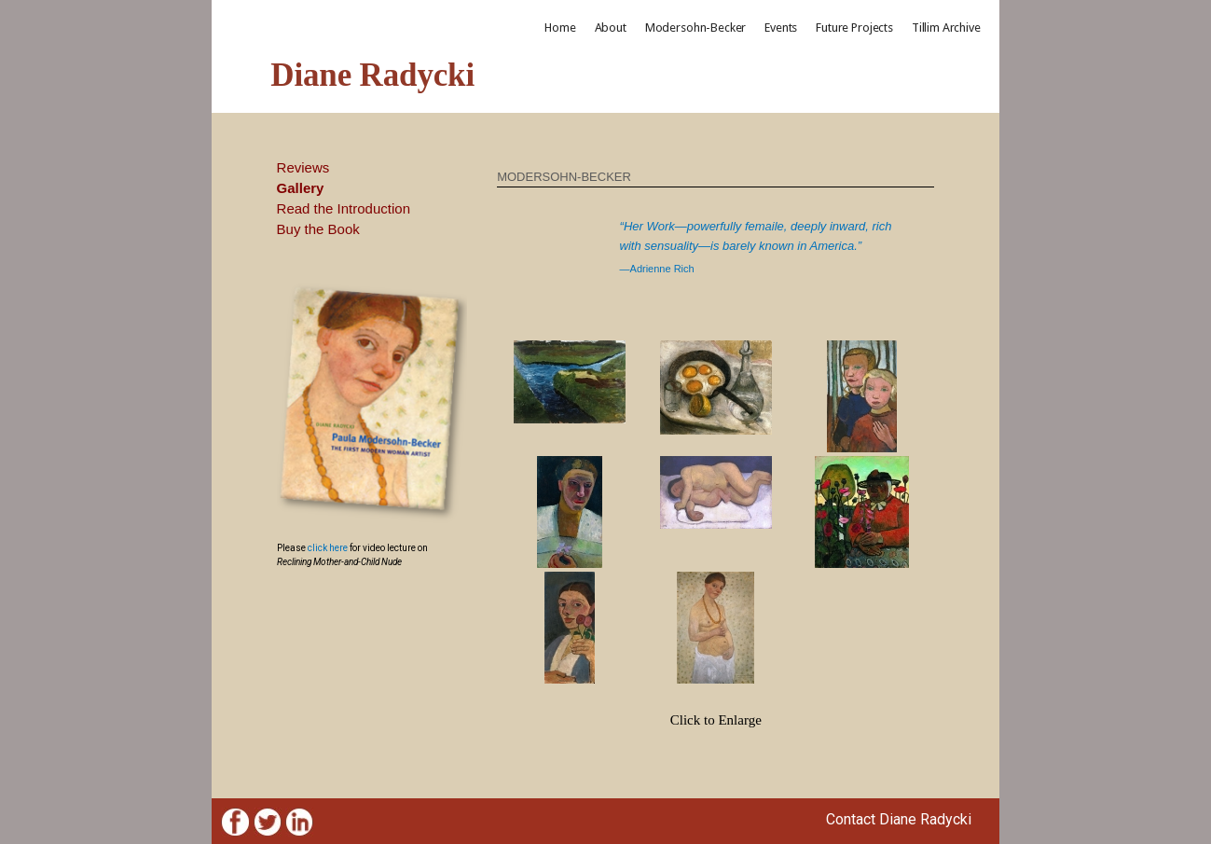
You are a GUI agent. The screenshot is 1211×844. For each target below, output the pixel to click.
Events (780, 28)
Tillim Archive (946, 28)
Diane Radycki (372, 75)
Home (559, 28)
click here (328, 548)
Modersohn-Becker (695, 28)
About (610, 28)
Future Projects (854, 28)
